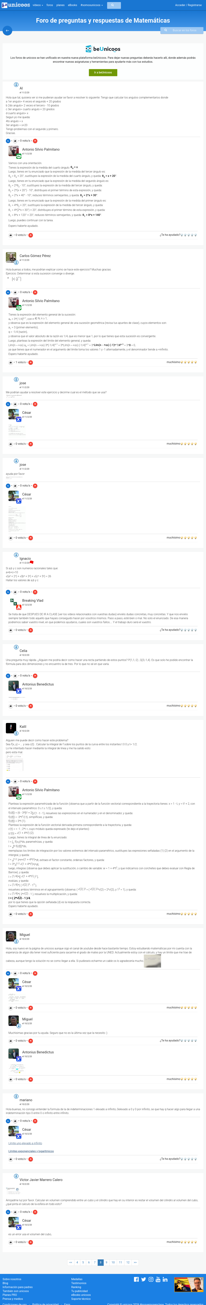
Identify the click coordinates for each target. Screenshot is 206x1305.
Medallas (77, 1279)
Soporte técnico (81, 1299)
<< (70, 1262)
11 (120, 1262)
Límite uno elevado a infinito (25, 1143)
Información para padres (18, 1287)
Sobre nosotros (12, 1279)
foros (50, 5)
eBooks (72, 5)
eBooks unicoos (81, 1295)
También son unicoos (16, 1291)
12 (128, 1262)
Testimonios (78, 1283)
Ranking (76, 1287)
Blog (5, 1283)
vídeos (38, 5)
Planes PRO (10, 1295)
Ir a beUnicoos (103, 72)
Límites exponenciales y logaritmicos (31, 1151)
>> (135, 1262)
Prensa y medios (13, 1299)
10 (113, 1262)
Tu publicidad (79, 1291)
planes (60, 5)
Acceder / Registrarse (188, 5)
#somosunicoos (92, 5)
